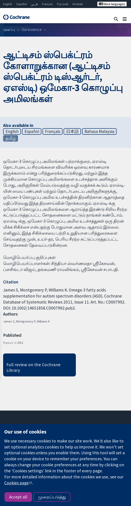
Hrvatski (78, 4)
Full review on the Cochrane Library (33, 367)
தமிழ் (11, 138)
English (7, 4)
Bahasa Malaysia (99, 131)
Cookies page (16, 482)
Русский (62, 4)
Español (21, 4)
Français (47, 4)
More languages (112, 4)
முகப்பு (9, 29)
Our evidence (32, 29)
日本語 (72, 131)
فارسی (34, 4)
